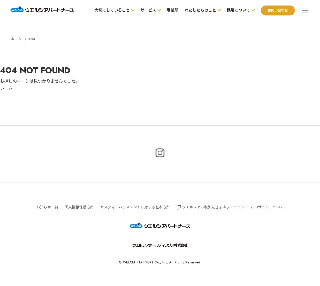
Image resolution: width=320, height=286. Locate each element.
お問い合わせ (278, 10)
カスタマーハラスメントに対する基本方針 (135, 207)
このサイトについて (267, 207)
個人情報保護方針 (79, 207)
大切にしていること (112, 10)
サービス (148, 10)
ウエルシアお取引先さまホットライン (213, 207)
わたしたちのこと (200, 10)
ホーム (16, 39)
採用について (238, 10)
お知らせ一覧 (47, 207)
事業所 (172, 10)
